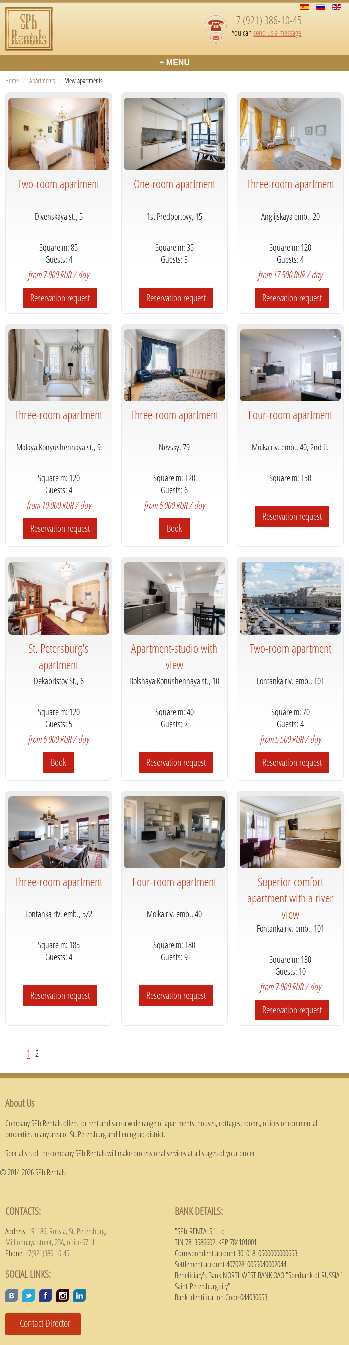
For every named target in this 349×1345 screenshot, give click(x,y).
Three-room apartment (290, 183)
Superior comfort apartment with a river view (290, 897)
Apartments (42, 80)
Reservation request (60, 297)
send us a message (277, 32)
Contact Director (41, 1323)
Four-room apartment (290, 414)
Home (12, 80)
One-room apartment (174, 183)
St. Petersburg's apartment (58, 656)
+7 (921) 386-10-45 (267, 19)
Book (174, 528)
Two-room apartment (58, 183)
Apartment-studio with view (174, 656)
